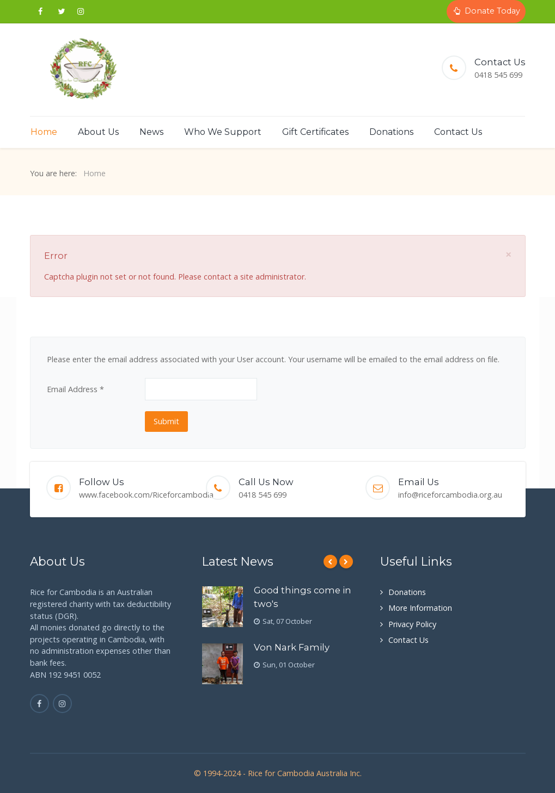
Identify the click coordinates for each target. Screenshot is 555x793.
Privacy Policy (412, 624)
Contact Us (408, 640)
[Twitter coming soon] (61, 11)
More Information (420, 608)
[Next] (346, 561)
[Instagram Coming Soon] (80, 11)
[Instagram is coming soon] (62, 703)
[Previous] (330, 561)
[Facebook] (39, 703)
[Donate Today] (486, 11)
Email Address (75, 389)
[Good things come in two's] (222, 606)
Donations (407, 592)
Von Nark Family (292, 647)
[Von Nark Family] (222, 663)
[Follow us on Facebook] (40, 11)
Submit (166, 421)
